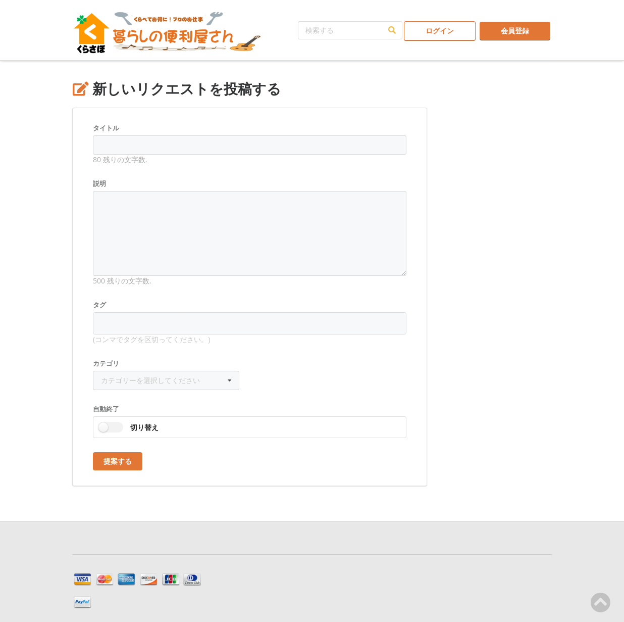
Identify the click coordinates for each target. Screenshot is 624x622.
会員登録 (515, 30)
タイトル (106, 127)
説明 (99, 183)
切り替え (144, 427)
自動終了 (106, 408)
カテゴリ (106, 363)
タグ (99, 304)
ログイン (440, 30)
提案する (117, 461)
